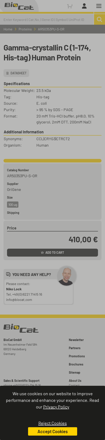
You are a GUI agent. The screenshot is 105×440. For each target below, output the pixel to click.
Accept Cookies (52, 431)
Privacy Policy (56, 406)
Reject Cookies (52, 423)
